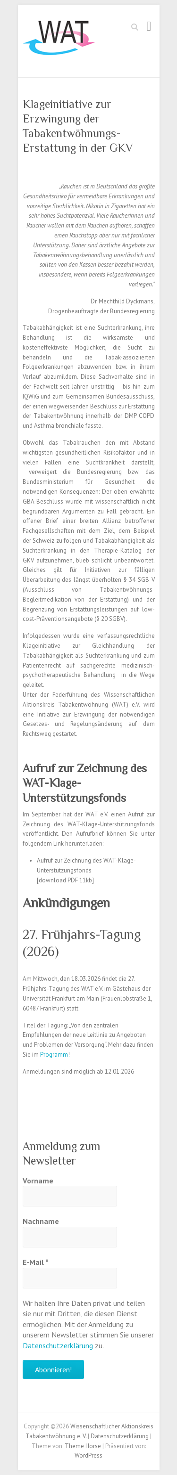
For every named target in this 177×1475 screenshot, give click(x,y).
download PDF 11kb (65, 880)
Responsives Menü (149, 26)
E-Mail (36, 1262)
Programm (54, 1055)
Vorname (38, 1180)
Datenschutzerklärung (58, 1345)
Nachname (41, 1221)
